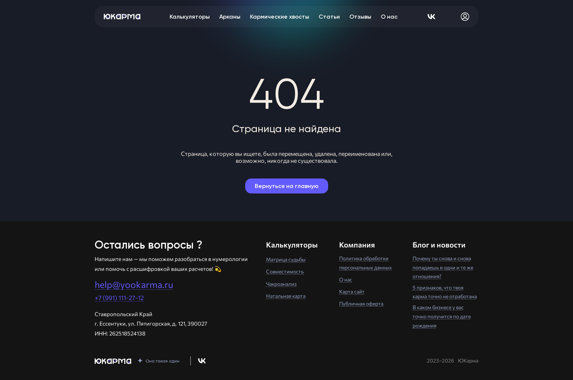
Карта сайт (352, 291)
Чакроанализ (281, 284)
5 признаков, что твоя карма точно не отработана (445, 292)
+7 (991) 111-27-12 (119, 298)
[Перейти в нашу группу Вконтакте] (201, 360)
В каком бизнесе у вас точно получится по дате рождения (442, 316)
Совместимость (285, 271)
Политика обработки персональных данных (365, 262)
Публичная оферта (361, 303)
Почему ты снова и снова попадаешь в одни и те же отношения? (443, 267)
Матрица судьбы (286, 259)
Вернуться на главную (287, 186)
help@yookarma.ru (134, 284)
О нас (345, 279)
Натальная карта (286, 296)
